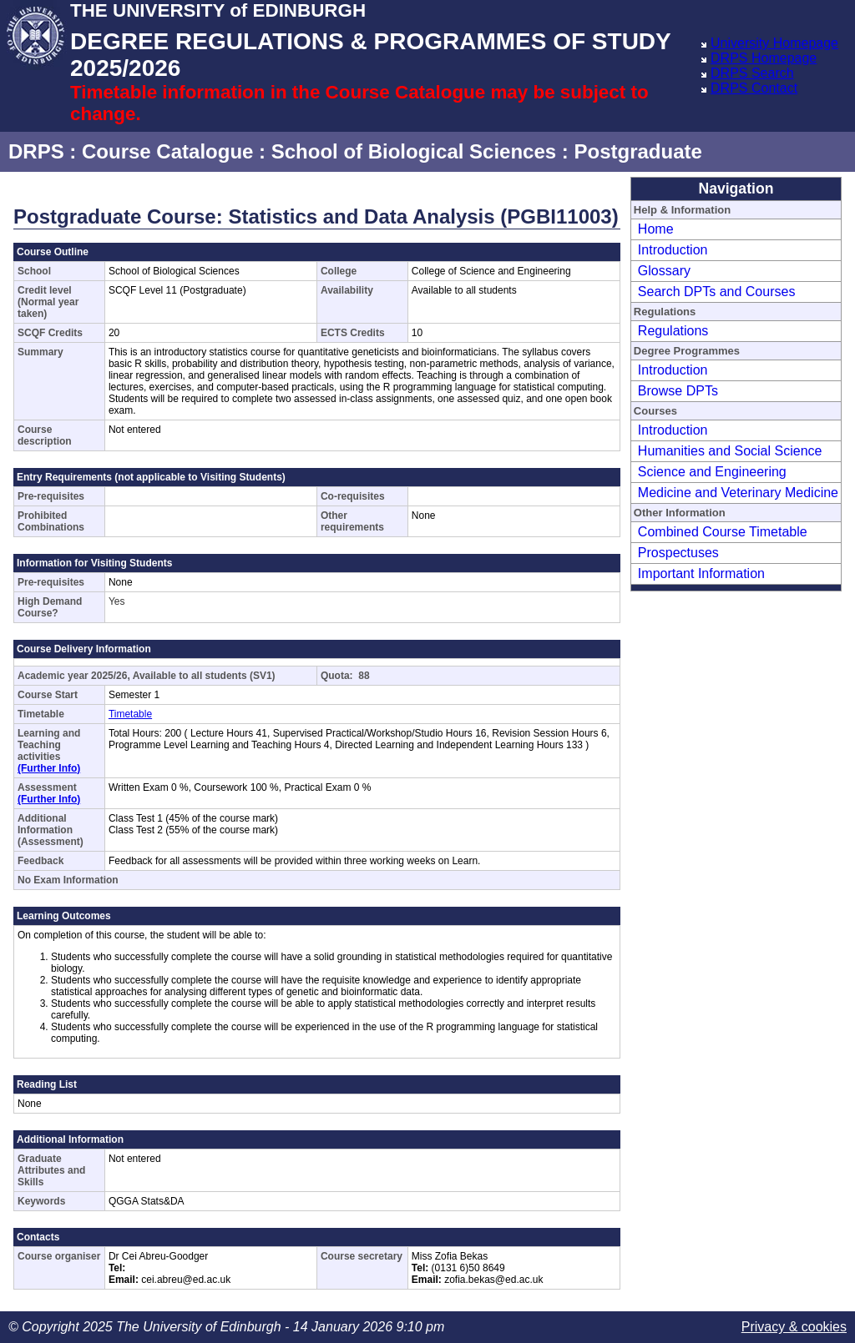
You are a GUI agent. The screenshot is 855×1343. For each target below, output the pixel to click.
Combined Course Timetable (722, 532)
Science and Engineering (712, 472)
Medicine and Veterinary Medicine (738, 492)
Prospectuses (678, 553)
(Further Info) (49, 768)
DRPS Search (752, 73)
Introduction (673, 250)
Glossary (664, 271)
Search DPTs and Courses (717, 291)
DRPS (36, 151)
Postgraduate (637, 151)
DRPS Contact (754, 88)
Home (656, 229)
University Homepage (774, 43)
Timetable (130, 714)
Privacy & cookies (794, 1327)
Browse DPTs (678, 391)
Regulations (673, 331)
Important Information (701, 573)
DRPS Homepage (764, 58)
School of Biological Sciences (413, 151)
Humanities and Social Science (730, 451)
